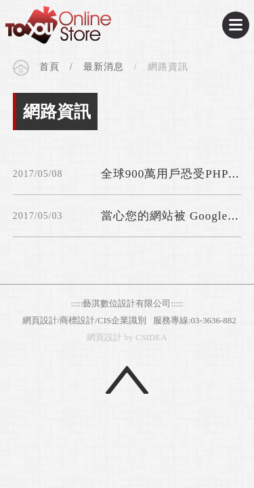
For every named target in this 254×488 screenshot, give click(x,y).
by (129, 337)
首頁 (49, 68)
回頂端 (127, 380)
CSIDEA (58, 25)
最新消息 (103, 68)
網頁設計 (104, 337)
